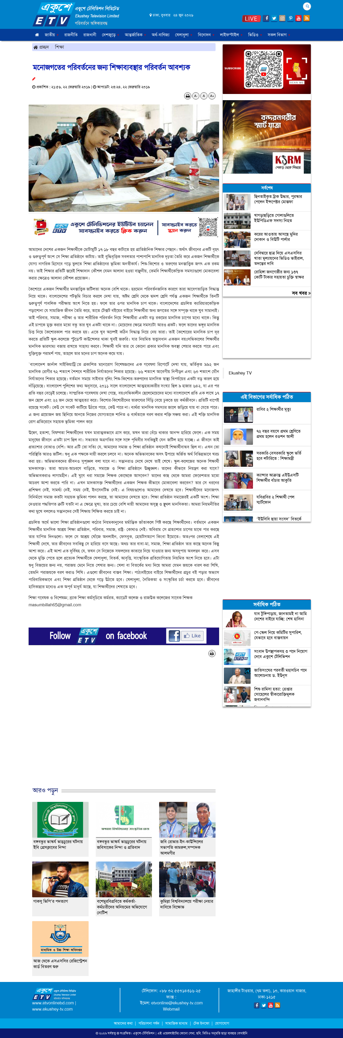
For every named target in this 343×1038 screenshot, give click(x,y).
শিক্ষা (59, 47)
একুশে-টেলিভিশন (144, 1033)
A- (195, 96)
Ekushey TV (240, 373)
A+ (212, 96)
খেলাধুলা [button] (183, 35)
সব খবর (301, 293)
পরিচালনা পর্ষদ (148, 1023)
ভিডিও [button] (255, 35)
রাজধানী (89, 35)
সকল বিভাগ (279, 35)
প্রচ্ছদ (41, 47)
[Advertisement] (124, 727)
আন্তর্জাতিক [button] (135, 35)
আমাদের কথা (124, 1023)
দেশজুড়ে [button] (110, 35)
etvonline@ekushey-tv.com (177, 1003)
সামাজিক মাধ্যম (176, 1023)
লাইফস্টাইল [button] (231, 35)
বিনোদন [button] (206, 35)
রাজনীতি (71, 35)
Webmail (171, 1009)
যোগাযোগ (222, 1023)
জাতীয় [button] (52, 35)
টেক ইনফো (201, 1023)
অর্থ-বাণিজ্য (160, 35)
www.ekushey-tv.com (52, 1009)
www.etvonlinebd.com (53, 1003)
